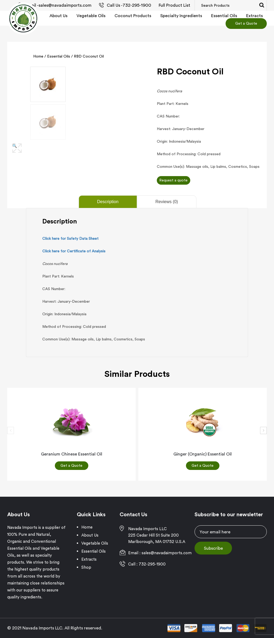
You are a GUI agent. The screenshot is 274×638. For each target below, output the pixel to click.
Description (108, 201)
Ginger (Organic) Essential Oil (202, 454)
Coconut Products (133, 15)
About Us (58, 15)
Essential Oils (224, 15)
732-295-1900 (137, 5)
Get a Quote (246, 23)
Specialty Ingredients (181, 15)
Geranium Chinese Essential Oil (71, 454)
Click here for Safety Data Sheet (70, 238)
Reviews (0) (166, 201)
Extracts (254, 15)
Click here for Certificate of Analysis (73, 251)
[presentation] (10, 430)
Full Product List (174, 5)
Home (38, 56)
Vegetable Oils (91, 15)
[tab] (107, 201)
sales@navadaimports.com (65, 5)
